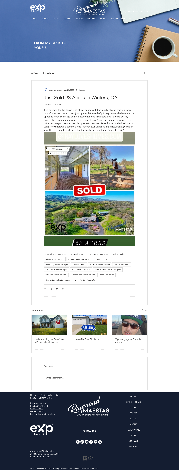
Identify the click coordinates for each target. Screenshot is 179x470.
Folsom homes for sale (54, 259)
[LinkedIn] (82, 442)
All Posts (34, 73)
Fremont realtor (79, 264)
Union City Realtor (106, 275)
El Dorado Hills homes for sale (82, 275)
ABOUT (133, 424)
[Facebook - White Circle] (78, 442)
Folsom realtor (119, 254)
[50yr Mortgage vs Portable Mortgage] (129, 325)
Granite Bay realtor (122, 264)
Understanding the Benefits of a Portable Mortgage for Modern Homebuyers (49, 341)
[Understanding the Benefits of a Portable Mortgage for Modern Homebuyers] (49, 325)
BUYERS (133, 418)
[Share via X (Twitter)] (51, 288)
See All (145, 310)
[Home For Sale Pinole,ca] (89, 325)
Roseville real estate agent (56, 254)
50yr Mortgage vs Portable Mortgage (128, 341)
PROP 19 (133, 446)
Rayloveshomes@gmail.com (43, 414)
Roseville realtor (78, 254)
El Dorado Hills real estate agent (107, 269)
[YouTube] (87, 442)
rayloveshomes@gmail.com (136, 11)
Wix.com (94, 468)
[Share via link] (63, 288)
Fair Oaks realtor (100, 259)
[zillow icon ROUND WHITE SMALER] (95, 442)
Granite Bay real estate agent (57, 280)
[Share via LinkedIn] (57, 288)
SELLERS (133, 413)
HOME (133, 396)
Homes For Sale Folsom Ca (84, 280)
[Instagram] (91, 442)
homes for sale (49, 73)
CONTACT (133, 441)
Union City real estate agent (56, 264)
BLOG (133, 435)
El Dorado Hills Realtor (81, 269)
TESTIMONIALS (133, 430)
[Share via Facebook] (45, 288)
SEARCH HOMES (133, 402)
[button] (144, 73)
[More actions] (133, 89)
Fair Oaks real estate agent (56, 269)
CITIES (133, 407)
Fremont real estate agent (79, 259)
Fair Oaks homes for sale (55, 275)
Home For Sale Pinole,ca (87, 339)
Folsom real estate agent (99, 254)
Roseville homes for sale (100, 264)
